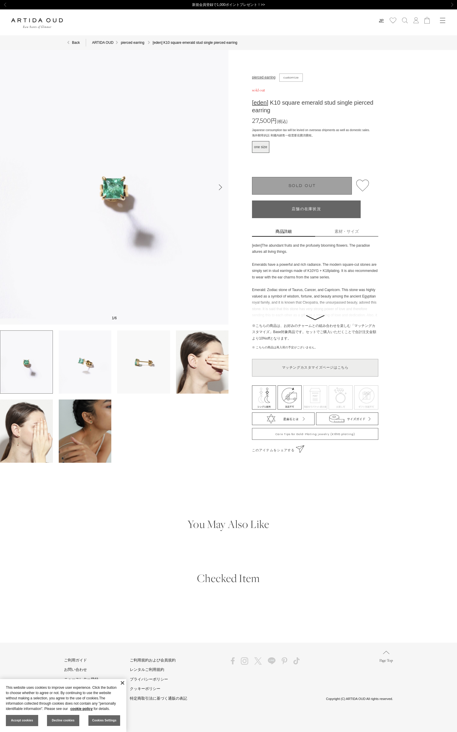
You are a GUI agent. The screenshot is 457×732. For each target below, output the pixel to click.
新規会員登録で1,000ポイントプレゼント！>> (228, 5)
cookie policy (81, 709)
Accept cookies (22, 720)
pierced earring (263, 77)
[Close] (122, 682)
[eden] (260, 102)
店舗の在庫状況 (306, 209)
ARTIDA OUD (102, 43)
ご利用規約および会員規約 (153, 660)
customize (291, 77)
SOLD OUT (302, 186)
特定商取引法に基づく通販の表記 (158, 698)
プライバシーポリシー (149, 679)
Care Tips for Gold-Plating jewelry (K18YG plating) (315, 434)
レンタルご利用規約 (147, 669)
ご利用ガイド (75, 660)
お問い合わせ (75, 669)
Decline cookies (63, 720)
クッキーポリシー (145, 688)
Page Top (386, 657)
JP (381, 20)
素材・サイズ (347, 231)
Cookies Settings (104, 720)
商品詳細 (283, 231)
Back (76, 43)
